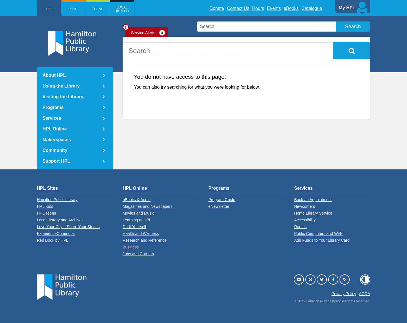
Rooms (300, 226)
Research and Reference (145, 240)
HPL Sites (47, 188)
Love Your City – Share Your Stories (68, 226)
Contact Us (238, 8)
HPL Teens (46, 213)
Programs (53, 107)
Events (274, 8)
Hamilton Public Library (57, 199)
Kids (73, 9)
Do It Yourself (134, 226)
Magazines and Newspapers (148, 206)
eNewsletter (218, 206)
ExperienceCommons (56, 233)
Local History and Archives (60, 220)
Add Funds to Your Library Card (321, 240)
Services (52, 118)
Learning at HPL (137, 220)
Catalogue (312, 8)
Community (55, 150)
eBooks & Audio (137, 199)
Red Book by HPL (52, 240)
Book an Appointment (313, 199)
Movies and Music (138, 213)
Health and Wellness (141, 233)
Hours (258, 8)
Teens (97, 9)
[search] (283, 26)
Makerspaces (57, 139)
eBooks (291, 8)
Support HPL (56, 161)
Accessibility (304, 220)
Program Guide (221, 199)
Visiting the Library (63, 96)
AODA (364, 293)
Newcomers (304, 206)
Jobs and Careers (138, 254)
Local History (122, 9)
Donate (217, 8)
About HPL (54, 75)
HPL (49, 9)
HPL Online (55, 128)
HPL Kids (45, 206)
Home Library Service (313, 213)
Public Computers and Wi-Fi (318, 233)
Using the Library (61, 86)
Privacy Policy (344, 293)
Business (131, 247)
